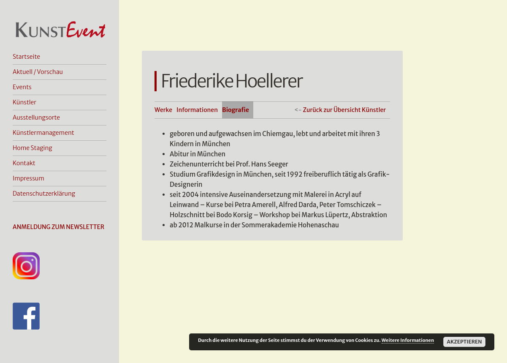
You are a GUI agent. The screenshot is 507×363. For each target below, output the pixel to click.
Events (22, 87)
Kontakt (24, 163)
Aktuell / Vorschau (38, 72)
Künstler (24, 102)
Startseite (26, 56)
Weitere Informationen (408, 340)
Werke (163, 110)
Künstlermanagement (43, 132)
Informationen (197, 110)
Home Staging (32, 148)
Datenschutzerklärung (44, 193)
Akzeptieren (464, 341)
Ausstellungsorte (36, 117)
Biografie (235, 110)
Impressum (28, 178)
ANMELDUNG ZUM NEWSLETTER (58, 227)
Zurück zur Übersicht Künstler (344, 110)
